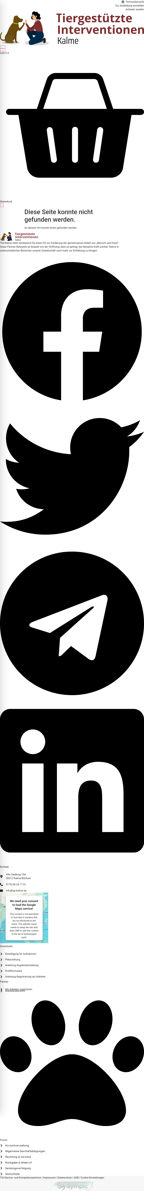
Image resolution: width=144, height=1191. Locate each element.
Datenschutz (65, 1177)
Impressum (49, 1177)
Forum (3, 1140)
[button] (72, 332)
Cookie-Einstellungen (92, 1177)
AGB (76, 1177)
